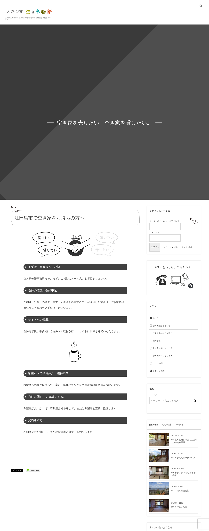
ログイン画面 (157, 371)
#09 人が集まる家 (179, 507)
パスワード (154, 232)
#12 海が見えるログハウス (183, 458)
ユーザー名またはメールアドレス (164, 221)
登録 (190, 247)
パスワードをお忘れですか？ (174, 247)
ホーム (154, 318)
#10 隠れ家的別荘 (180, 491)
